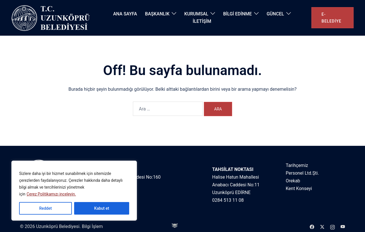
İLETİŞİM (202, 21)
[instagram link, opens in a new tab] (332, 226)
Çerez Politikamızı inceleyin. (51, 194)
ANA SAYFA (125, 14)
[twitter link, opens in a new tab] (322, 226)
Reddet (45, 208)
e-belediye (332, 17)
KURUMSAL (196, 14)
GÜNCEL (275, 14)
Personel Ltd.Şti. (302, 173)
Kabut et (101, 208)
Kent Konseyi (299, 188)
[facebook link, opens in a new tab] (312, 226)
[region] (74, 191)
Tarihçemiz (297, 165)
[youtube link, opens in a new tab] (342, 226)
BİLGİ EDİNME (237, 14)
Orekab (293, 180)
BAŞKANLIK (157, 14)
